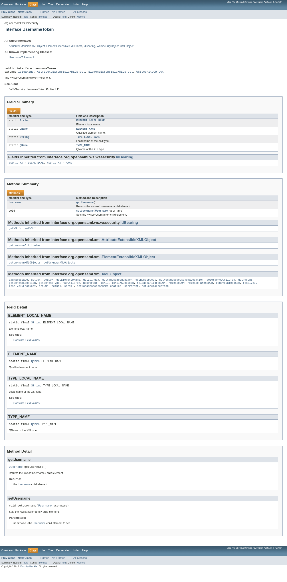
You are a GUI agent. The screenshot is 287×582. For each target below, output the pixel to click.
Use (42, 4)
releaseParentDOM (200, 289)
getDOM (48, 286)
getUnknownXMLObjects (24, 268)
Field (25, 16)
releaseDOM (176, 289)
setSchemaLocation (155, 293)
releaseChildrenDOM (151, 289)
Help (85, 4)
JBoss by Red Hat (29, 578)
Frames (44, 12)
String (24, 122)
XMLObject (126, 46)
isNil (105, 289)
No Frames (58, 12)
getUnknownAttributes (24, 251)
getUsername (85, 206)
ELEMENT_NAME (85, 131)
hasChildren (71, 289)
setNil (56, 293)
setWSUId (31, 233)
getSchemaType (49, 289)
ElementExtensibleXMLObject (64, 46)
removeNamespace (228, 289)
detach (36, 286)
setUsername (85, 215)
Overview (7, 4)
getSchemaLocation (22, 289)
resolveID (250, 289)
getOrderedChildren (220, 286)
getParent (245, 286)
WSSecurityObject (108, 46)
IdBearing (89, 46)
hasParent (90, 289)
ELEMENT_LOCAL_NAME (90, 122)
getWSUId (15, 233)
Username (15, 206)
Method (43, 16)
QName (24, 131)
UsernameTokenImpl (21, 57)
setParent (131, 293)
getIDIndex (91, 286)
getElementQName (68, 286)
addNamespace (18, 286)
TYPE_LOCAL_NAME (88, 139)
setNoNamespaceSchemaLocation (99, 293)
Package (20, 4)
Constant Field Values (26, 347)
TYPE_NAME (83, 148)
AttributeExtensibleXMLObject (27, 46)
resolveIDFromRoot (22, 293)
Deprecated (63, 4)
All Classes (80, 12)
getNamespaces (145, 286)
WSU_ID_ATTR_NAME (59, 166)
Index (76, 4)
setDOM (44, 293)
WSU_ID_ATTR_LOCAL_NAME (26, 166)
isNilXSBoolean (123, 289)
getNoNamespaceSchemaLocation (181, 286)
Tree (51, 4)
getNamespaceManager (117, 286)
